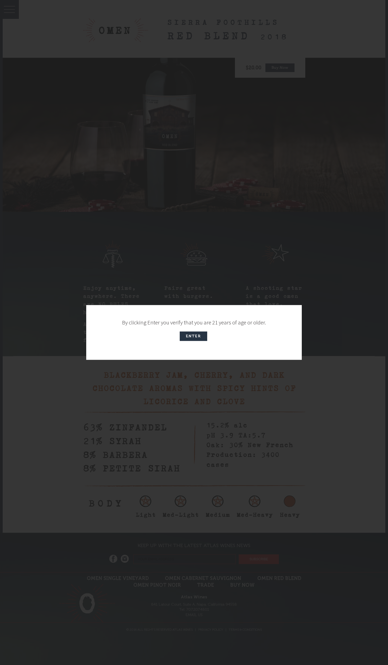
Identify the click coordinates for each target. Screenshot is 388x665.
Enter (193, 336)
